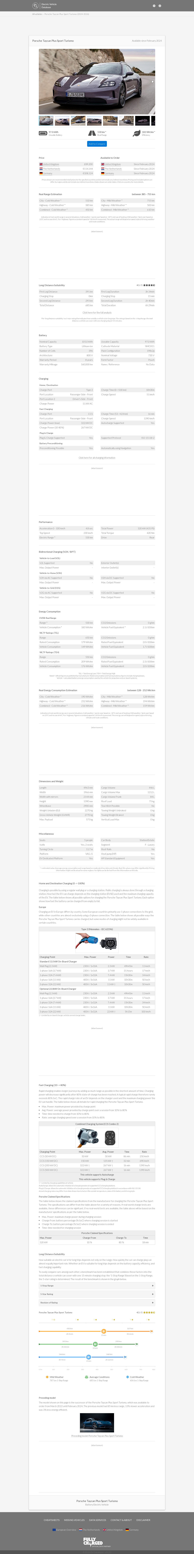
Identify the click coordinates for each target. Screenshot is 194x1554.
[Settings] (154, 5)
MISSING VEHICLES (74, 1520)
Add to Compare (97, 143)
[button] (152, 51)
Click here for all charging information (97, 457)
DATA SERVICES (97, 1520)
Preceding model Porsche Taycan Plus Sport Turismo (97, 1425)
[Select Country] (160, 5)
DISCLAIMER (143, 1520)
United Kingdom (49, 164)
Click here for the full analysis (97, 312)
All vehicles (37, 14)
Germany (46, 173)
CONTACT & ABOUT (121, 1520)
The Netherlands (50, 168)
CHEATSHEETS (52, 1520)
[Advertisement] (97, 26)
